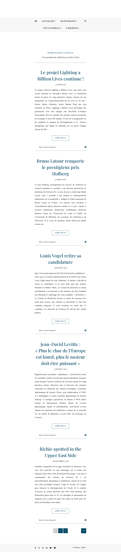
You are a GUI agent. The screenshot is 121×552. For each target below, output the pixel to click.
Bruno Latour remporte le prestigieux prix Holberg (60, 167)
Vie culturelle (51, 28)
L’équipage (72, 28)
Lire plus (60, 138)
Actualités (48, 21)
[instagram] (43, 548)
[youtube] (55, 548)
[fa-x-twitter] (39, 548)
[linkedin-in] (47, 548)
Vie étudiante (68, 21)
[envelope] (51, 548)
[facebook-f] (35, 548)
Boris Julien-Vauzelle (61, 52)
